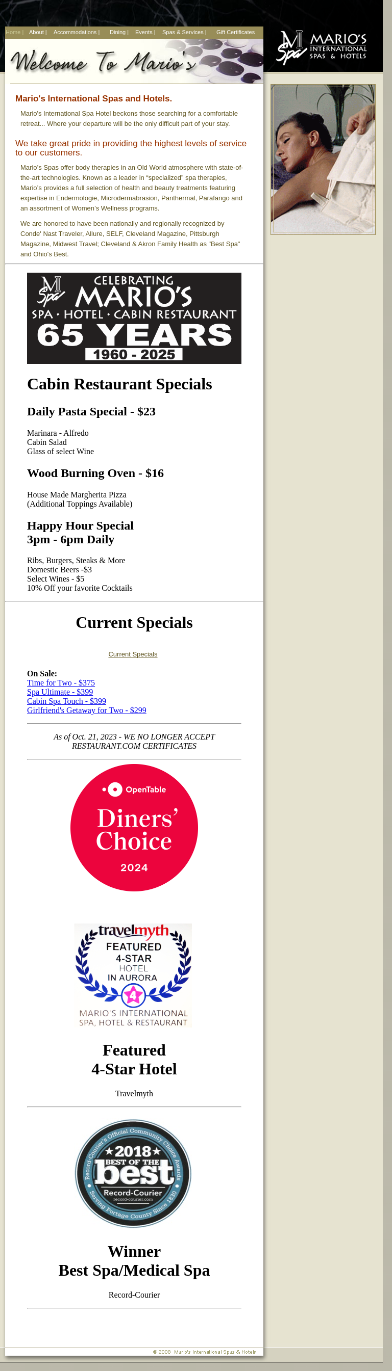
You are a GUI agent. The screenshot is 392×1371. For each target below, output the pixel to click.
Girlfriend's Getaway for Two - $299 (86, 710)
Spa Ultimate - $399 (60, 692)
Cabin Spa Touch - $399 (66, 701)
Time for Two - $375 (61, 682)
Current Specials (132, 654)
